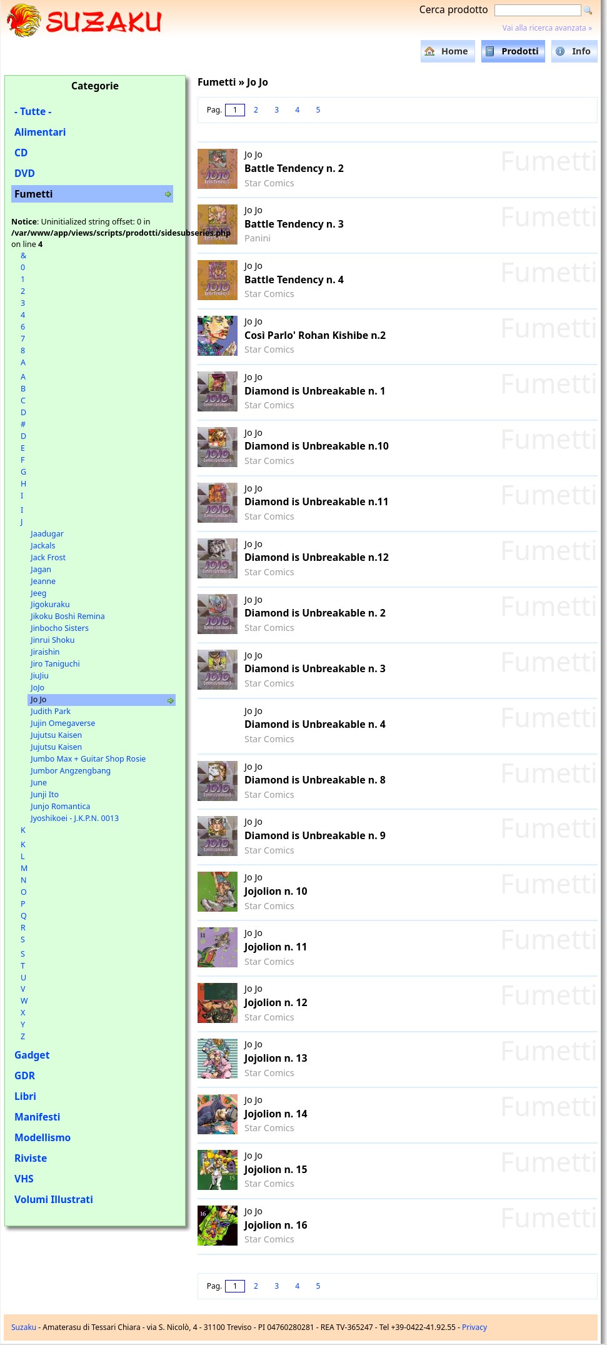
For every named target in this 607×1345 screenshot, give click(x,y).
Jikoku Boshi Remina (68, 616)
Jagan (41, 569)
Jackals (43, 545)
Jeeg (38, 593)
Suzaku (23, 1327)
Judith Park (51, 711)
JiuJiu (40, 675)
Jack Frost (48, 557)
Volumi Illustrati (53, 1199)
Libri (25, 1096)
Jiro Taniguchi (55, 663)
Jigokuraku (50, 604)
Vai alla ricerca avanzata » (547, 28)
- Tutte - (32, 111)
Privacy (474, 1327)
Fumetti (33, 194)
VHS (24, 1179)
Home (454, 51)
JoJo (37, 687)
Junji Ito (45, 794)
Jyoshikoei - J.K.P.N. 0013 (75, 818)
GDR (24, 1075)
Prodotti (520, 51)
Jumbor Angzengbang (71, 770)
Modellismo (42, 1137)
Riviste (30, 1158)
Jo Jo (38, 699)
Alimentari (40, 132)
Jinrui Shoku (52, 640)
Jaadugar (47, 533)
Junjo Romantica (60, 806)
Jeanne (43, 581)
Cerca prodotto (453, 9)
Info (581, 51)
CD (21, 152)
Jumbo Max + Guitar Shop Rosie (88, 758)
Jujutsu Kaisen (56, 735)
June (39, 782)
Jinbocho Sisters (60, 628)
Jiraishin (45, 652)
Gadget (31, 1055)
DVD (24, 173)
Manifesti (37, 1117)
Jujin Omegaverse (63, 723)
